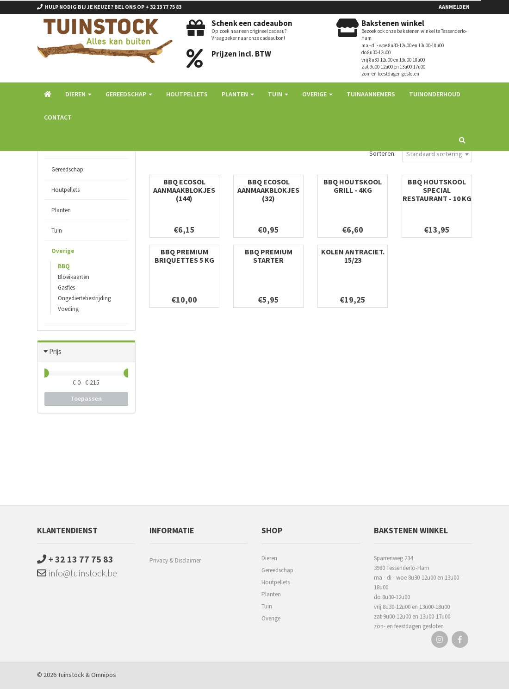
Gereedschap (67, 169)
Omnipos (103, 674)
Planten (61, 210)
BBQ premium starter (268, 256)
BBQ (64, 266)
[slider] (44, 373)
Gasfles (66, 287)
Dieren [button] (78, 94)
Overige (62, 251)
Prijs (55, 351)
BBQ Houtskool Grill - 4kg (352, 186)
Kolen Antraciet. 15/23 (353, 256)
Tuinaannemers (371, 94)
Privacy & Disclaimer (175, 560)
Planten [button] (238, 94)
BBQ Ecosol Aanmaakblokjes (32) (268, 190)
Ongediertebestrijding (84, 298)
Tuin (56, 230)
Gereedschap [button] (129, 94)
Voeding (68, 309)
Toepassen (86, 398)
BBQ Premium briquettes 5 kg (184, 256)
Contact (58, 117)
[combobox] (437, 153)
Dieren (269, 558)
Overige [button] (317, 94)
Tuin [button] (278, 94)
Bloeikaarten (73, 277)
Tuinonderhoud (434, 94)
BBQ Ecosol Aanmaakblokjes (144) (184, 190)
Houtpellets (187, 94)
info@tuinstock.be (77, 573)
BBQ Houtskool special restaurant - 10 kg (437, 190)
